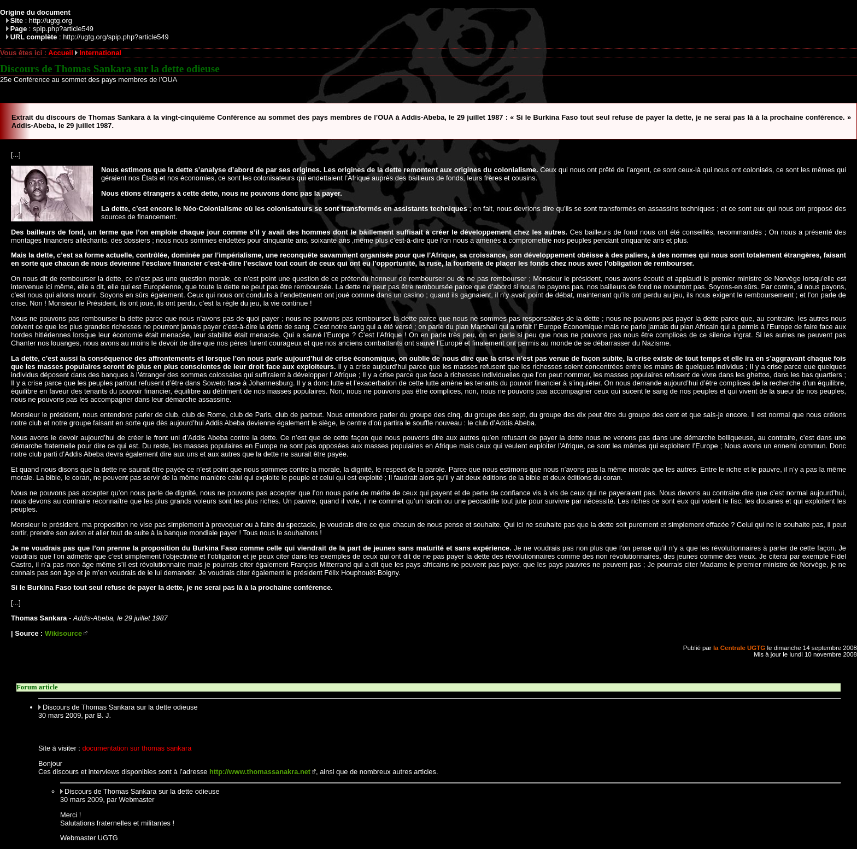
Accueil (60, 53)
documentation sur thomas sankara (136, 748)
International (100, 53)
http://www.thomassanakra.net (259, 772)
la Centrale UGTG (739, 648)
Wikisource (63, 633)
